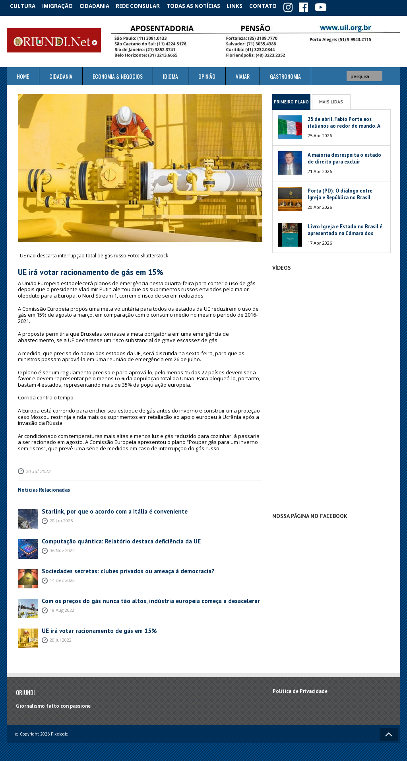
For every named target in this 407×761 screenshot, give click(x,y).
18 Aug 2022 (62, 608)
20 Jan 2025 (61, 518)
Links (243, 6)
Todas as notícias (201, 6)
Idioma (170, 74)
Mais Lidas (331, 100)
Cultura (24, 6)
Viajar (243, 74)
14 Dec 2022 (62, 578)
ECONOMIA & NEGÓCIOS (118, 74)
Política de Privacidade (300, 689)
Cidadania (101, 6)
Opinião (206, 74)
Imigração (62, 6)
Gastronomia (285, 74)
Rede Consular (146, 6)
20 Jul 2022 (36, 469)
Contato (275, 6)
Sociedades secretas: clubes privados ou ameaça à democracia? (116, 569)
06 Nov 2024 (62, 548)
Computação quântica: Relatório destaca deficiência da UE (110, 539)
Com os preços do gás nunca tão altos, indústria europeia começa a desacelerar (134, 599)
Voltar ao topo (389, 732)
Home (23, 74)
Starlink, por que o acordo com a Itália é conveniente (103, 509)
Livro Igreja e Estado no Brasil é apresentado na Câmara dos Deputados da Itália (345, 232)
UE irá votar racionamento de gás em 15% (91, 628)
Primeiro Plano (291, 100)
